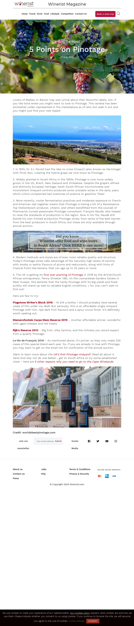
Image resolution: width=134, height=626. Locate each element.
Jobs (43, 469)
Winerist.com (77, 484)
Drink (39, 14)
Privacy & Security (79, 473)
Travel (32, 14)
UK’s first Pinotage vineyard (71, 354)
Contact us (19, 473)
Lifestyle (54, 14)
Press (16, 478)
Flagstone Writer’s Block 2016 (33, 302)
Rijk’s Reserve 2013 (25, 330)
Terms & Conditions (79, 469)
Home (25, 14)
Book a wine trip (105, 14)
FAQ (43, 473)
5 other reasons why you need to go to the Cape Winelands (74, 361)
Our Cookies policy (80, 613)
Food (46, 14)
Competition (67, 14)
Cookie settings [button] (77, 621)
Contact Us (81, 14)
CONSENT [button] (93, 621)
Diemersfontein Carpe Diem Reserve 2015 (40, 320)
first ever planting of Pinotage (63, 274)
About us (18, 469)
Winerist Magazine (67, 4)
